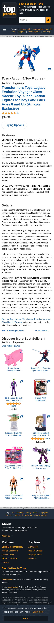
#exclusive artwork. (23, 515)
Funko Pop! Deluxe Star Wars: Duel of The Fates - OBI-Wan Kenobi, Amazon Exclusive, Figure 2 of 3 (40, 434)
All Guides (33, 547)
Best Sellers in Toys (31, 3)
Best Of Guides (35, 551)
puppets (21, 31)
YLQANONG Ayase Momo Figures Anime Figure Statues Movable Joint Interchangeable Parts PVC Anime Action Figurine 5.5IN (40, 496)
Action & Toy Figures (27, 78)
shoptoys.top (13, 587)
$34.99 (6, 117)
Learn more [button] (38, 612)
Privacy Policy (8, 555)
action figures (34, 31)
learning (46, 31)
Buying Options (14, 125)
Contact (5, 562)
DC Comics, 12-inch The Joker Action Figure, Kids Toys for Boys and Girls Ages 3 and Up (13, 399)
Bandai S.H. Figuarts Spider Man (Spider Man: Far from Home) (40, 369)
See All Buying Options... (14, 330)
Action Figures (13, 83)
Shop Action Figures (11, 346)
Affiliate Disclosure (10, 551)
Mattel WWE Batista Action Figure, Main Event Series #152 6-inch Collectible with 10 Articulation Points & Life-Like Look (13, 496)
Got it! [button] (26, 618)
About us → (7, 536)
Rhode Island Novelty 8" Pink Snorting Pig (13, 369)
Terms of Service (9, 558)
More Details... (42, 330)
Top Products (7, 580)
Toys (5, 78)
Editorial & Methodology (12, 547)
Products (32, 558)
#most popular (40, 515)
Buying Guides (35, 555)
